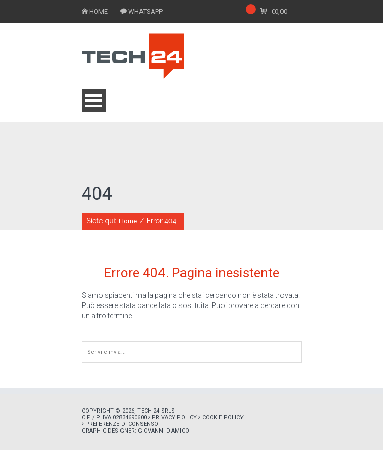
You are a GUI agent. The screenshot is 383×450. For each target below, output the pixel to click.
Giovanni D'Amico (163, 430)
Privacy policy (174, 417)
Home (128, 221)
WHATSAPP (145, 11)
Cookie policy (223, 417)
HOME (98, 11)
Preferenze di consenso (121, 424)
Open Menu (94, 100)
